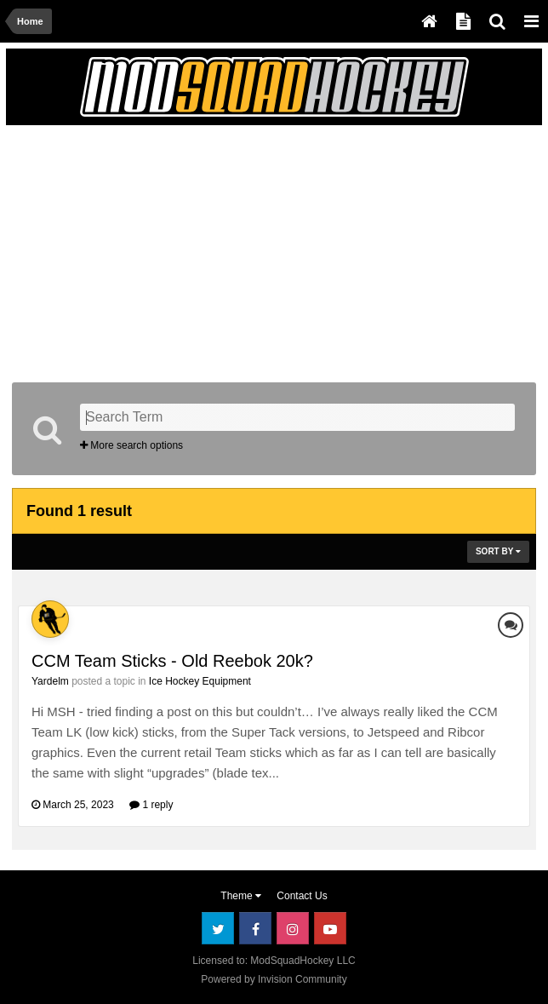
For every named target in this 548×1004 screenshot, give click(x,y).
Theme (240, 896)
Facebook (255, 928)
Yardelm (50, 681)
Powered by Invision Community (273, 979)
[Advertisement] (211, 250)
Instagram (293, 928)
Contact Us (302, 896)
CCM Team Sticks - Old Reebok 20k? (172, 660)
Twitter (218, 928)
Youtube (330, 928)
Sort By (498, 551)
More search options (131, 445)
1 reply (151, 805)
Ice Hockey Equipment (200, 681)
